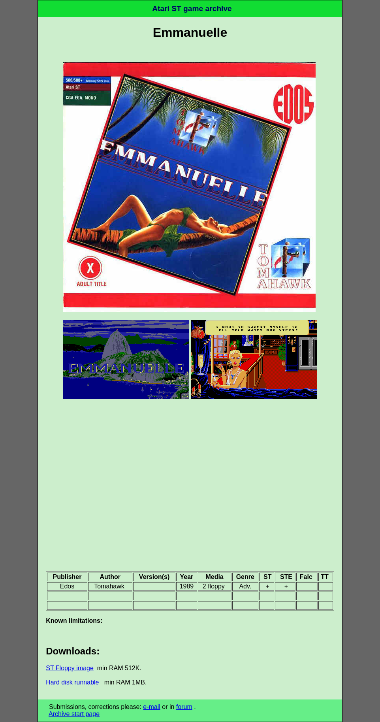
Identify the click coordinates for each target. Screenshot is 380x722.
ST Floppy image (70, 668)
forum (184, 706)
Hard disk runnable (72, 682)
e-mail (151, 706)
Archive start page (74, 714)
